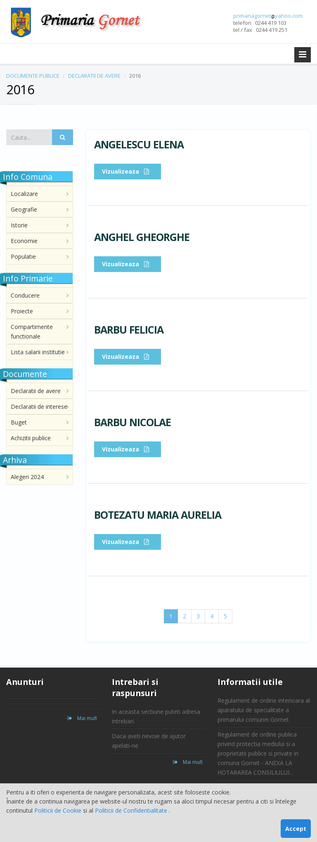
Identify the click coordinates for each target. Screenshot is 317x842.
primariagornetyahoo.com (268, 15)
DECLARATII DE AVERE (94, 75)
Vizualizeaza (127, 171)
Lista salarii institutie (38, 352)
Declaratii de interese (39, 406)
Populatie (23, 256)
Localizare (24, 194)
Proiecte (22, 311)
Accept (295, 828)
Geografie (24, 209)
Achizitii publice (31, 438)
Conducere (25, 295)
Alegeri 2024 (27, 477)
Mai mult (82, 718)
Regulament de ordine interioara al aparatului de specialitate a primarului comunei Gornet (264, 709)
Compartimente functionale (32, 331)
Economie (24, 241)
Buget (19, 422)
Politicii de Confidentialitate (132, 810)
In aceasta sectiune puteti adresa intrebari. (156, 716)
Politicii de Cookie (58, 810)
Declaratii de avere (36, 391)
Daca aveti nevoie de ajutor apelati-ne (149, 740)
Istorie (19, 225)
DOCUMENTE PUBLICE (32, 75)
